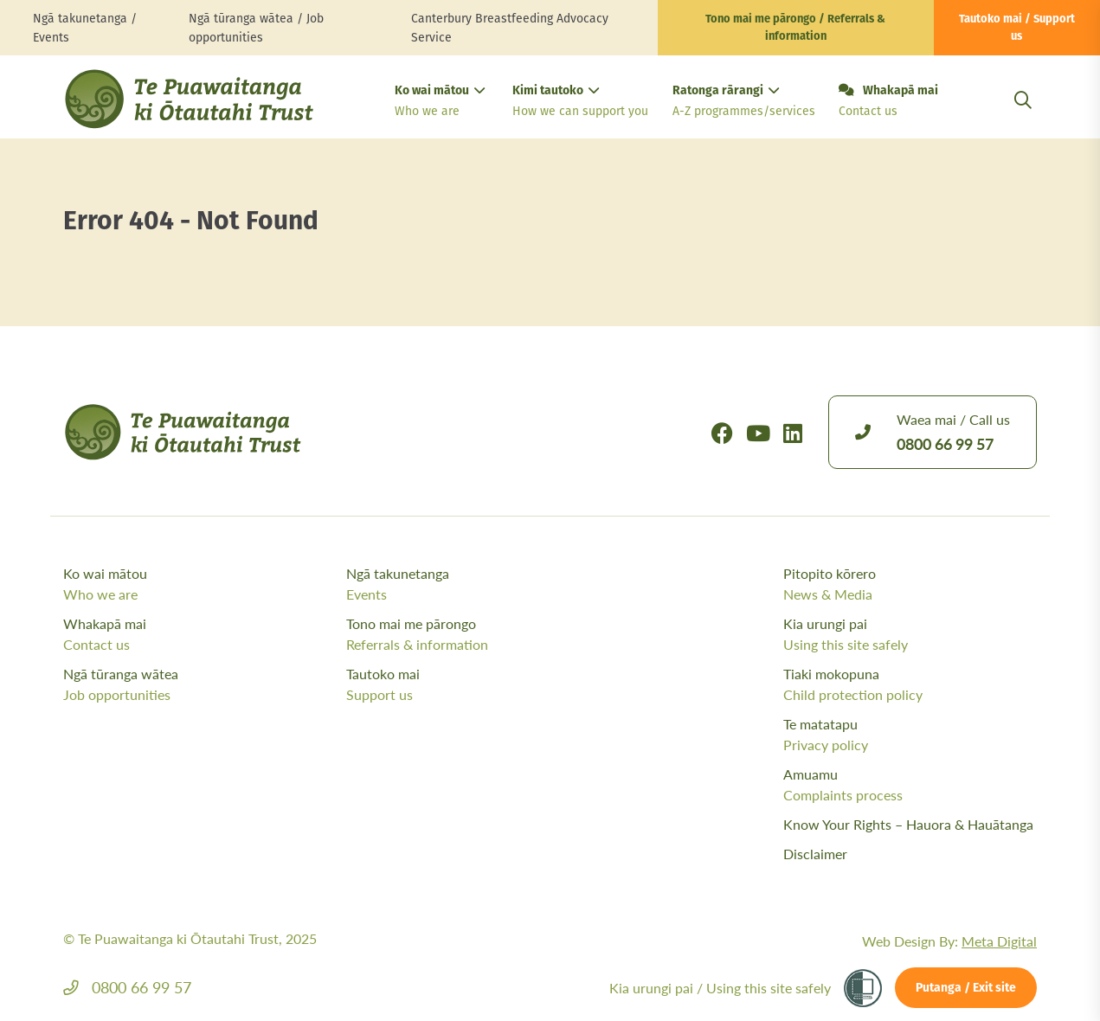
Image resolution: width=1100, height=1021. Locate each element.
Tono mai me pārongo (483, 634)
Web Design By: (949, 941)
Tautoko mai (483, 684)
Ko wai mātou (440, 102)
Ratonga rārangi (741, 102)
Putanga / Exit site (966, 988)
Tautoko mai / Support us (1017, 28)
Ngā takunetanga (483, 584)
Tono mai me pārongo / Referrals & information (795, 28)
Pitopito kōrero (910, 584)
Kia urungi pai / (720, 988)
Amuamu (910, 785)
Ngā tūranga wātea (200, 684)
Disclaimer (815, 854)
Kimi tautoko (578, 102)
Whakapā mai (888, 102)
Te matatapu (910, 734)
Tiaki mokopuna (910, 684)
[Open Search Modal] (1023, 121)
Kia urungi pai (910, 634)
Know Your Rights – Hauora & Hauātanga (908, 824)
